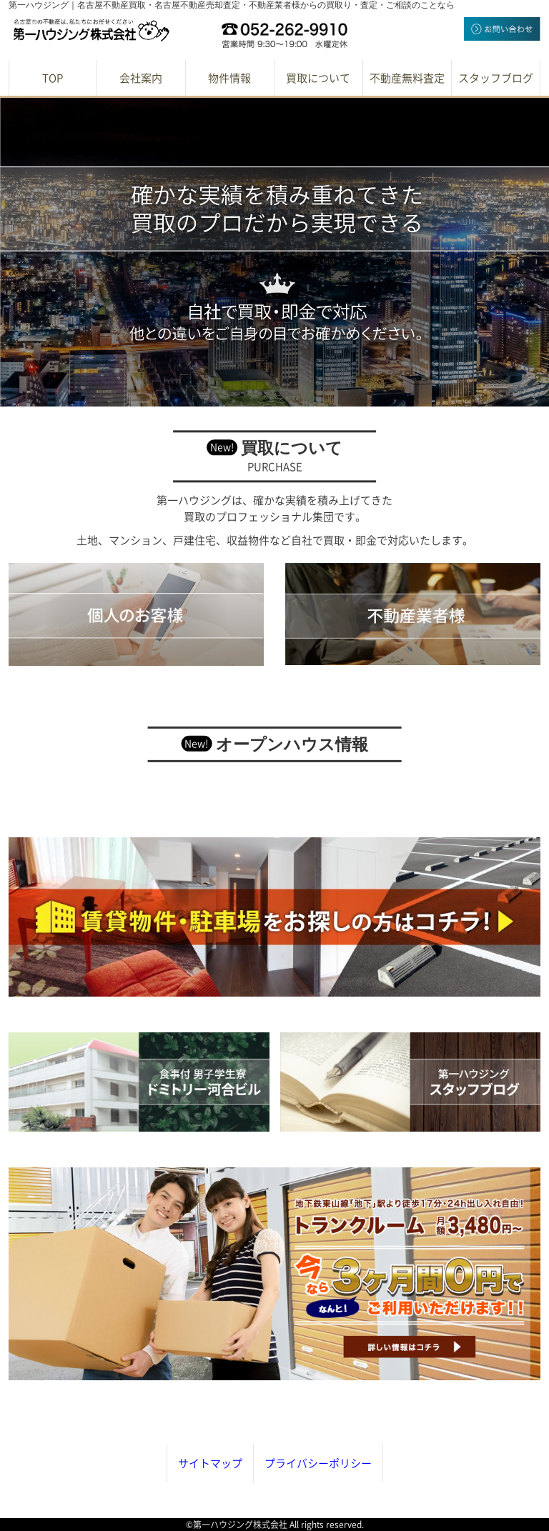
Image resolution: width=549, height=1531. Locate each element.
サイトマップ (210, 1463)
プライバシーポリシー (318, 1463)
